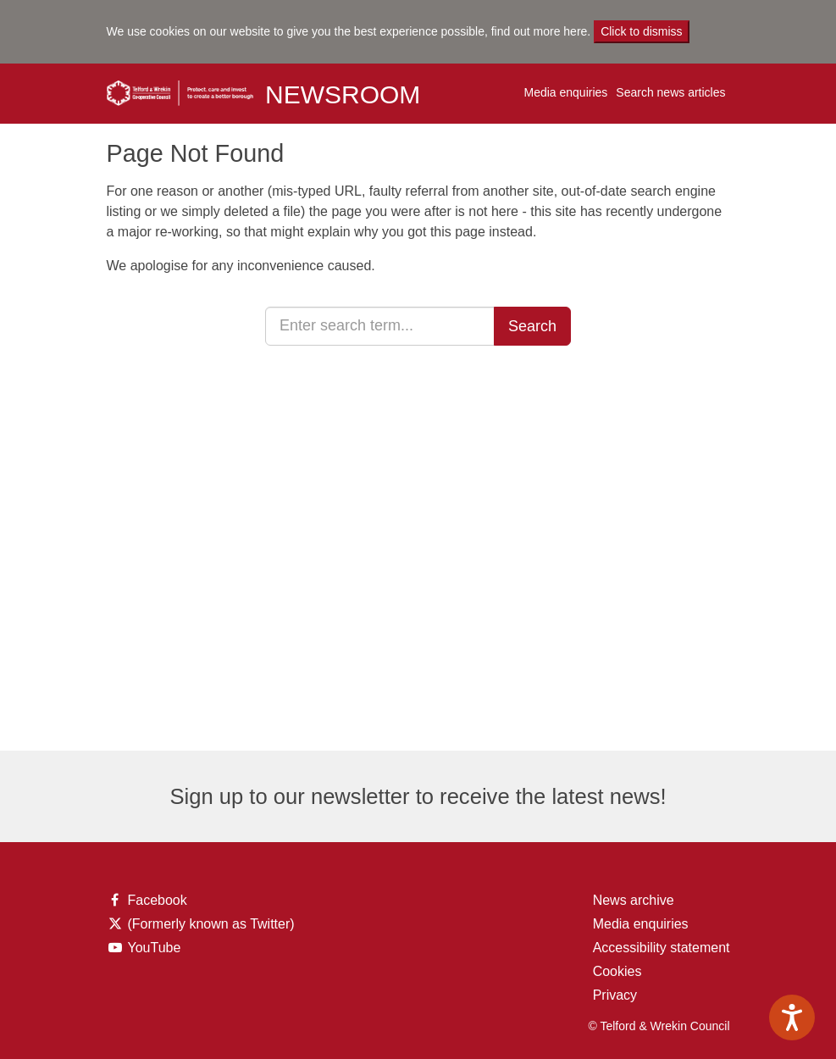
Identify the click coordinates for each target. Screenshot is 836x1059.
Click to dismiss (641, 31)
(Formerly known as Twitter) (201, 924)
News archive (633, 900)
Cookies (617, 971)
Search (532, 326)
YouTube (147, 948)
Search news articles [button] (670, 92)
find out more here (539, 31)
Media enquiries (565, 92)
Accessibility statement (661, 947)
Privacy (615, 995)
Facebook (147, 900)
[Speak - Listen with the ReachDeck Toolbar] (792, 1017)
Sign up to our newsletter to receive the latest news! (417, 796)
